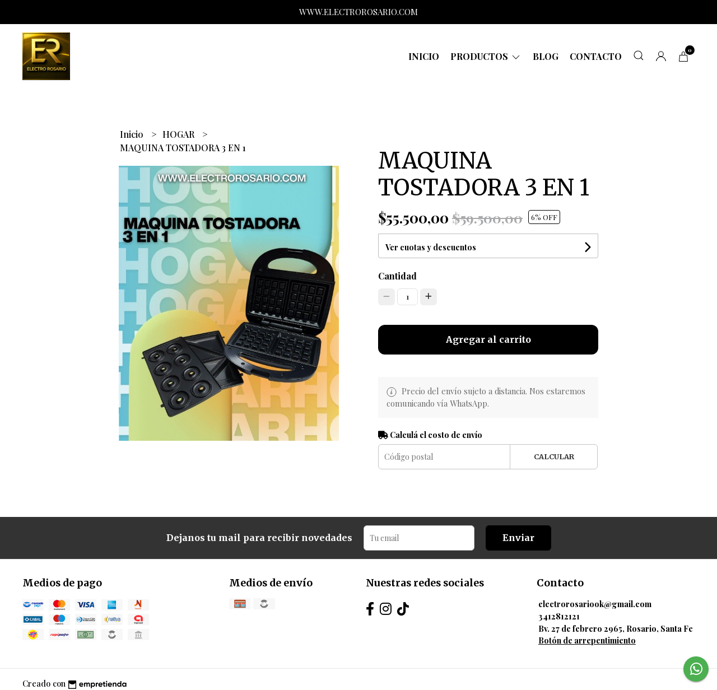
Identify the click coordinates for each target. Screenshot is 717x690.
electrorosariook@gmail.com (594, 603)
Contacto (596, 56)
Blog (545, 56)
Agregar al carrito (488, 339)
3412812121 (559, 616)
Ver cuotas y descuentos (430, 247)
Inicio (423, 56)
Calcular (554, 456)
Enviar (518, 537)
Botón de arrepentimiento (587, 640)
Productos (486, 56)
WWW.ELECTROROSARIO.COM (358, 11)
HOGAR (179, 134)
